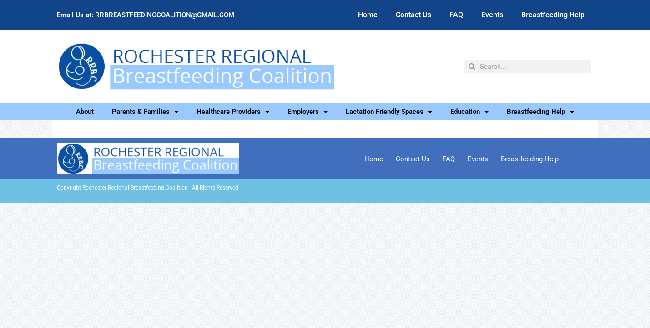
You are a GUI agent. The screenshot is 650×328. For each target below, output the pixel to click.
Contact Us (413, 14)
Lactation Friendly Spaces (389, 111)
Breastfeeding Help (552, 14)
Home (368, 14)
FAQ (456, 14)
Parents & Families (145, 111)
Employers (307, 111)
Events (492, 14)
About (85, 112)
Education (469, 111)
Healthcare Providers (233, 111)
